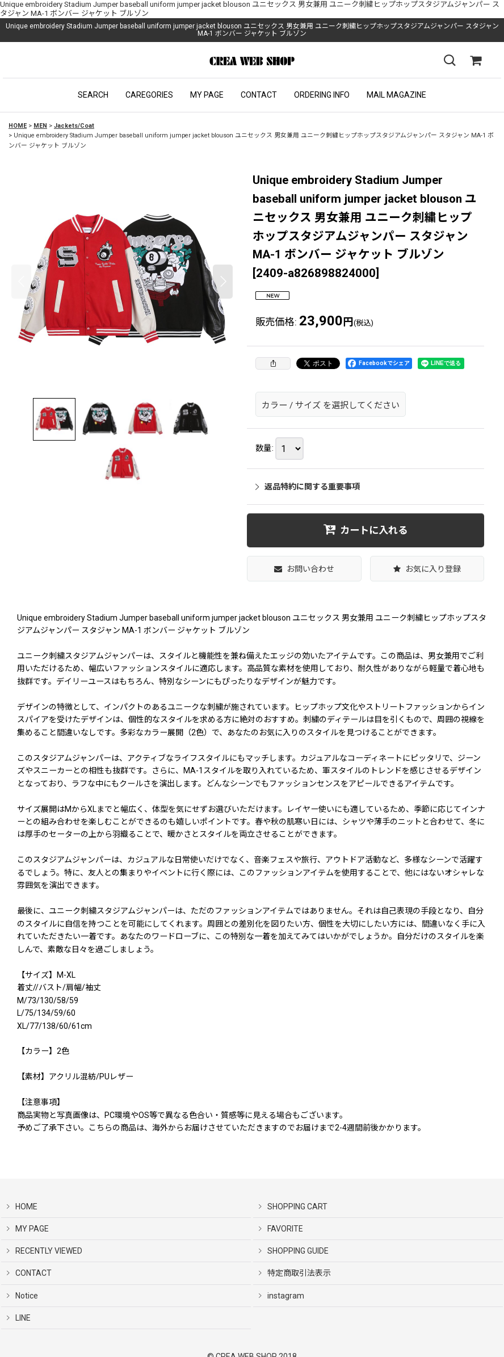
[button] (93, 95)
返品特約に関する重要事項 (307, 486)
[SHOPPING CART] (476, 61)
